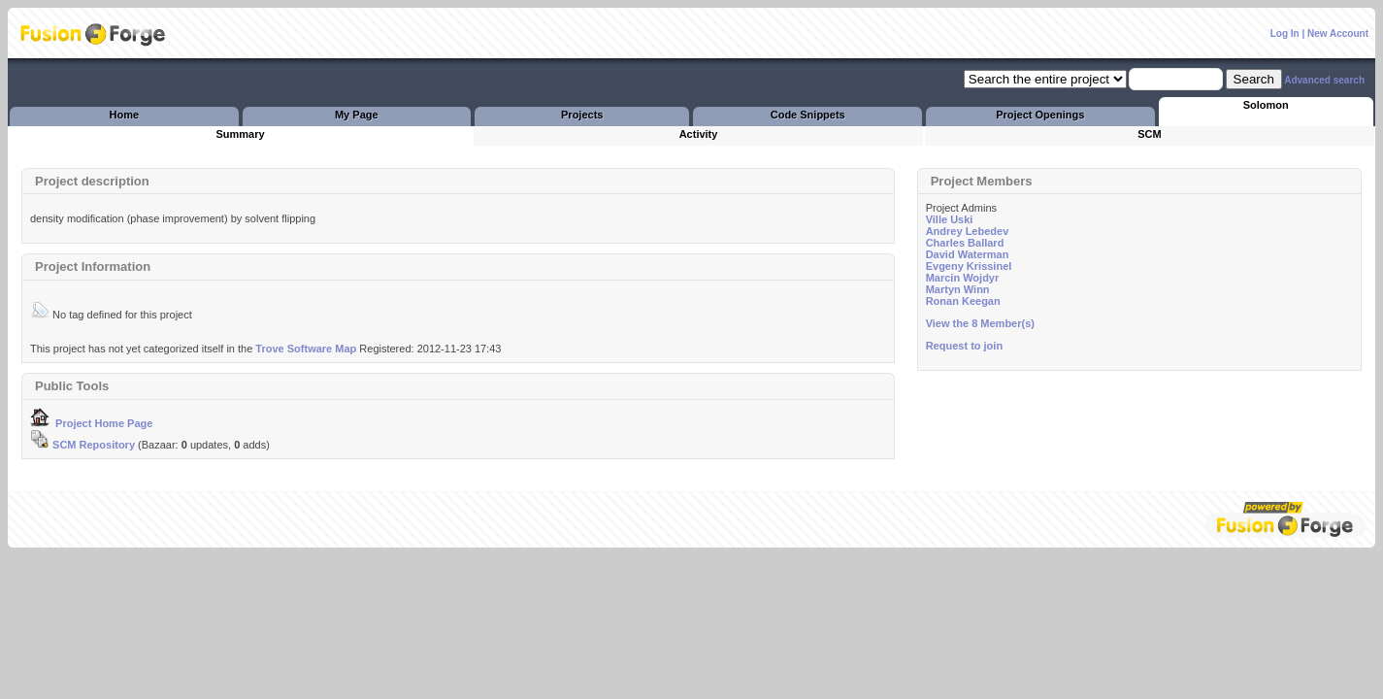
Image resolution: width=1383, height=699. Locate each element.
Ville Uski (949, 219)
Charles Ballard (965, 243)
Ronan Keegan (963, 301)
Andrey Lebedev (967, 231)
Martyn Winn (958, 289)
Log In (1285, 33)
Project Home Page (91, 423)
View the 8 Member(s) (980, 323)
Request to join (964, 345)
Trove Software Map (305, 348)
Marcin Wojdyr (963, 277)
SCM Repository (82, 444)
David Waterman (967, 254)
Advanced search (1324, 80)
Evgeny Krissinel (969, 266)
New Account (1337, 33)
